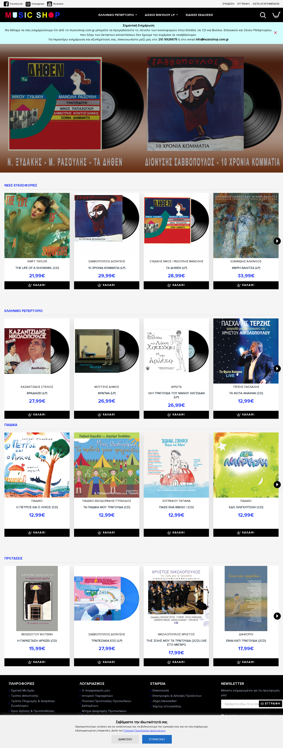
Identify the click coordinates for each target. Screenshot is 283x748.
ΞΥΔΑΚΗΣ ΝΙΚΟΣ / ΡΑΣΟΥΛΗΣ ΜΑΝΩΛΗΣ (176, 261)
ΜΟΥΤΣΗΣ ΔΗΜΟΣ (106, 387)
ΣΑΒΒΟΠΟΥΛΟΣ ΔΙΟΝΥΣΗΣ (106, 261)
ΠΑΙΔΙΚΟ (37, 501)
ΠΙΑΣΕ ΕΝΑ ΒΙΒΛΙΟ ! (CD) (176, 507)
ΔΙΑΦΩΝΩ (125, 739)
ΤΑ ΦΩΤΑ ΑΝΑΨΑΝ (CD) (246, 393)
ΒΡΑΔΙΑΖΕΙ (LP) (37, 393)
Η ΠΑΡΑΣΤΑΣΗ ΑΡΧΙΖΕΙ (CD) (37, 641)
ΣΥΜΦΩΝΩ (157, 739)
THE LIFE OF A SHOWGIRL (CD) (37, 268)
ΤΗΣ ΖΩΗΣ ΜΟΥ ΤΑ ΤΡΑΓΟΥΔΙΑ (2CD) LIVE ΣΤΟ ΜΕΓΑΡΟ (176, 643)
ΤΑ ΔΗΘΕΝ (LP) (176, 268)
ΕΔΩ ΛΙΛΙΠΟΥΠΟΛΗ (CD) (246, 507)
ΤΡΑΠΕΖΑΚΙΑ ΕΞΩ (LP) (106, 641)
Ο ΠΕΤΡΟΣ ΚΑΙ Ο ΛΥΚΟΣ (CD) (37, 507)
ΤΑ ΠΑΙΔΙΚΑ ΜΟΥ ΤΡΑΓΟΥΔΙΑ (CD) (106, 507)
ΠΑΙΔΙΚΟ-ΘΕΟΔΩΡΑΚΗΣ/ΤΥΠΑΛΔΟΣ (106, 501)
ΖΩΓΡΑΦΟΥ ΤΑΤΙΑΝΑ (176, 501)
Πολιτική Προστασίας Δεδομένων (144, 730)
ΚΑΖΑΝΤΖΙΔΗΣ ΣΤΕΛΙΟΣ (37, 387)
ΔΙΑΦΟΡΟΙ (246, 634)
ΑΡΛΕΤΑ (176, 387)
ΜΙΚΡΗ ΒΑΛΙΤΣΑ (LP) (246, 268)
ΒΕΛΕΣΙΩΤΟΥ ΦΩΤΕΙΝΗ (37, 634)
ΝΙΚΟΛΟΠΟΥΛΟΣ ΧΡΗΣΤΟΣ (176, 634)
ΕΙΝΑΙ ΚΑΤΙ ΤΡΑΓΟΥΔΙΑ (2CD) (246, 641)
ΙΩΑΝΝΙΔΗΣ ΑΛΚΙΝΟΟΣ (246, 261)
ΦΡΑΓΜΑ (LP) (107, 393)
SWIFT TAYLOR (37, 261)
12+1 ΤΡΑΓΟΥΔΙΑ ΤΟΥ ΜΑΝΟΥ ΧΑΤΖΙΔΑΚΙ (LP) (176, 395)
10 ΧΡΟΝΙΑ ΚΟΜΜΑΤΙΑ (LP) (106, 268)
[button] (277, 241)
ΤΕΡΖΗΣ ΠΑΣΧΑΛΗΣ (246, 387)
